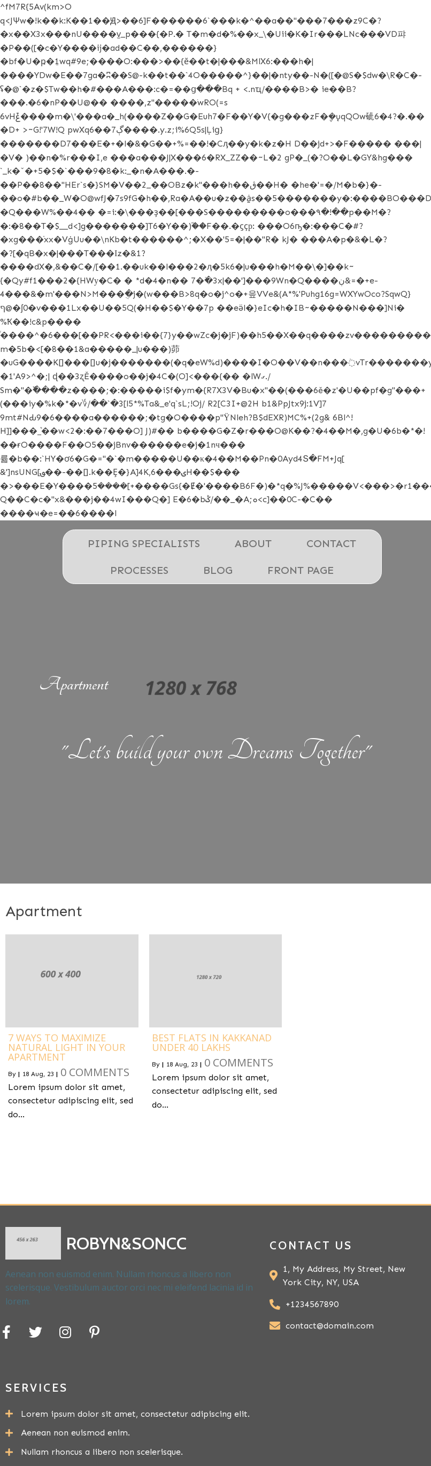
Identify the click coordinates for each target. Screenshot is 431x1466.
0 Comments (94, 1084)
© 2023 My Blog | (274, 1440)
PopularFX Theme (374, 1440)
